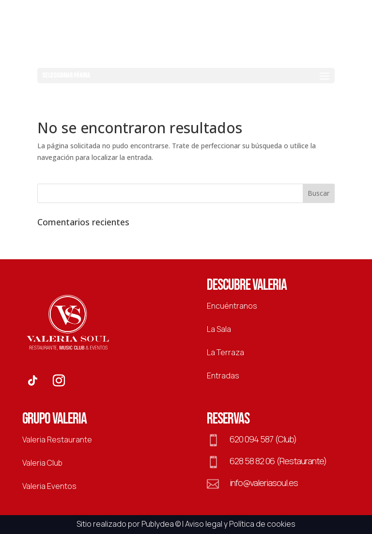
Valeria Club (42, 462)
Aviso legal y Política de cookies (240, 523)
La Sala (219, 329)
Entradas (223, 375)
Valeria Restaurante (57, 439)
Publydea (157, 523)
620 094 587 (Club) (263, 439)
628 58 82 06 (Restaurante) (278, 461)
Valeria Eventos (49, 486)
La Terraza (225, 352)
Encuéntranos (232, 305)
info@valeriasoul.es (264, 482)
